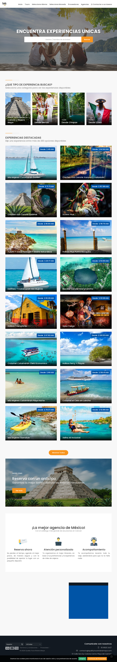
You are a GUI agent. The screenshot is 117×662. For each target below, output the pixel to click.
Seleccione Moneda (57, 4)
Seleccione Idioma (39, 4)
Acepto (82, 659)
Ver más (19, 490)
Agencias (85, 4)
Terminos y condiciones (28, 648)
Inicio (20, 4)
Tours (27, 4)
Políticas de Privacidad (97, 659)
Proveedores (73, 4)
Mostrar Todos (58, 453)
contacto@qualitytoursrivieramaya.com (94, 651)
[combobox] (58, 39)
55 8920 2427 (105, 647)
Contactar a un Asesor (101, 4)
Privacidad (44, 648)
